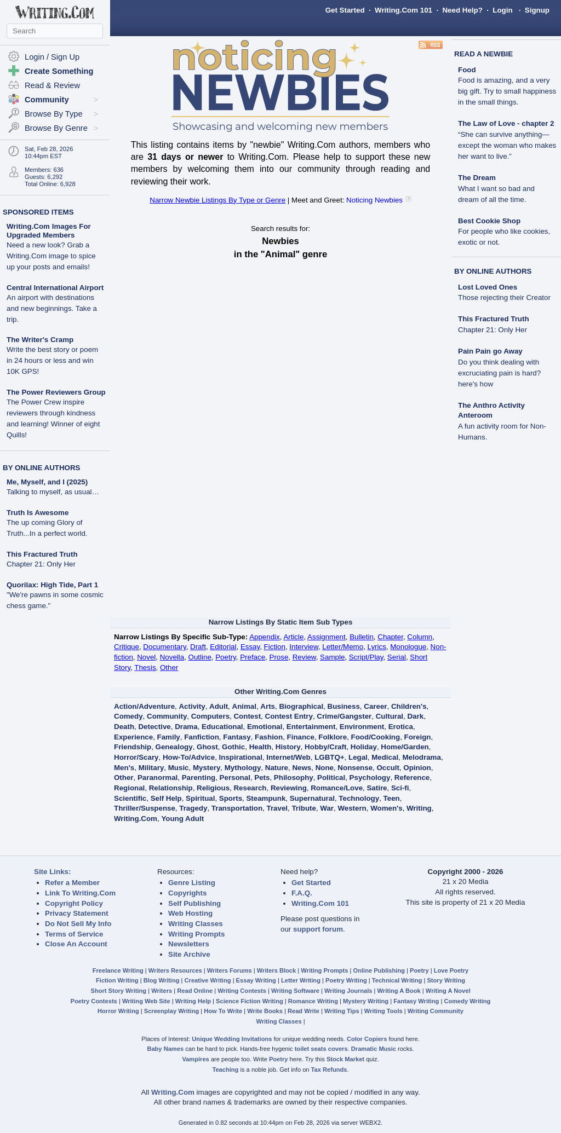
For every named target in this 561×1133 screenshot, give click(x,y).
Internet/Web (288, 757)
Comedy (128, 716)
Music (178, 768)
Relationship (171, 788)
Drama (186, 726)
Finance (300, 737)
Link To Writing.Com (80, 893)
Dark (415, 716)
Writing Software (295, 990)
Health (260, 747)
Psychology (370, 777)
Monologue (408, 647)
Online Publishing (379, 970)
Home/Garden (404, 747)
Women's (386, 808)
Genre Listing (191, 882)
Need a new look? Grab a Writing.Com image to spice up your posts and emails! (51, 256)
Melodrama (422, 757)
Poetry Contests (94, 1001)
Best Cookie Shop (489, 221)
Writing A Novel (448, 990)
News (301, 768)
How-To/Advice (189, 757)
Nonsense (355, 768)
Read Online (195, 990)
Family (168, 737)
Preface (252, 657)
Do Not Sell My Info (78, 924)
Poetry (225, 657)
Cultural (389, 716)
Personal (235, 777)
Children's (409, 706)
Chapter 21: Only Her (41, 564)
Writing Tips (341, 1011)
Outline (199, 657)
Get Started (345, 10)
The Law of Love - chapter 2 (506, 123)
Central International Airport (55, 288)
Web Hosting (190, 913)
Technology (359, 798)
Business (344, 706)
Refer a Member (72, 882)
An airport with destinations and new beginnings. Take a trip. (52, 308)
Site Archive (189, 954)
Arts (267, 706)
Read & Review (52, 85)
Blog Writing (162, 980)
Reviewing (289, 788)
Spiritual (200, 798)
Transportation (236, 808)
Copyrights (187, 893)
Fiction (274, 647)
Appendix (264, 637)
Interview (303, 647)
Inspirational (240, 757)
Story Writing (446, 980)
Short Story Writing (118, 990)
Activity (192, 706)
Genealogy (174, 747)
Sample (332, 657)
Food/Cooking (375, 737)
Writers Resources (175, 970)
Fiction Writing (117, 980)
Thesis (145, 667)
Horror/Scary (136, 757)
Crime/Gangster (344, 716)
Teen (391, 798)
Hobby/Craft (325, 747)
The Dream (477, 178)
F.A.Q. (301, 893)
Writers (161, 990)
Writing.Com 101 (403, 10)
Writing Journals (348, 990)
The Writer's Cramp (40, 340)
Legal (358, 757)
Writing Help (193, 1001)
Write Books (265, 1011)
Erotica (400, 726)
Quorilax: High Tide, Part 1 (52, 585)
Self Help (166, 798)
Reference (412, 777)
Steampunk (265, 798)
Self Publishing (194, 903)
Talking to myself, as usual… (53, 492)
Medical (384, 757)
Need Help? (462, 10)
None (325, 768)
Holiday (364, 747)
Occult (387, 768)
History (288, 747)
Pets (262, 777)
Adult (218, 706)
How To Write (223, 1011)
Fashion (269, 737)
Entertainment (311, 726)
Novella (172, 657)
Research (249, 788)
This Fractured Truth (42, 554)
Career (375, 706)
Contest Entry (289, 716)
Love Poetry (451, 970)
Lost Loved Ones (487, 287)
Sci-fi (400, 788)
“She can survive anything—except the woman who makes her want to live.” (507, 145)
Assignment (326, 637)
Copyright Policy (74, 903)
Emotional (264, 726)
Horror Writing (118, 1011)
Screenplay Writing (171, 1011)
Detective (154, 726)
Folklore (332, 737)
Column (419, 637)
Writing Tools (383, 1011)
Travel (277, 808)
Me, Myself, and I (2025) (47, 482)
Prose (279, 657)
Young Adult (182, 818)
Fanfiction (201, 737)
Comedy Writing (467, 1001)
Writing (419, 808)
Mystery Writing (365, 1001)
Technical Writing (397, 980)
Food (467, 70)
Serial (396, 657)
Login (502, 10)
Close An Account (76, 944)
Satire (377, 788)
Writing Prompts (196, 934)
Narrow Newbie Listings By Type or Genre (217, 200)
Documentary (164, 647)
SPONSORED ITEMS (38, 212)
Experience (133, 737)
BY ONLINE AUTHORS (41, 468)
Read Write (303, 1011)
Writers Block (276, 970)
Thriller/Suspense (144, 808)
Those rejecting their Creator (504, 297)
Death (124, 726)
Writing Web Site (146, 1001)
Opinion (417, 768)
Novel (146, 657)
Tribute (303, 808)
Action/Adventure (144, 706)
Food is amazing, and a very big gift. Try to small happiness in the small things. (507, 91)
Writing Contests (241, 990)
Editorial (223, 647)
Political (331, 777)
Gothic (233, 747)
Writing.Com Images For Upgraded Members (49, 230)
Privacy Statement (76, 913)
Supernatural (312, 798)
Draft (198, 647)
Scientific (130, 798)
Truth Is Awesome (37, 512)
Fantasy (236, 737)
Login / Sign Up (52, 57)
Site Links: (52, 872)
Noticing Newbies (374, 200)
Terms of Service (74, 934)
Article (293, 637)
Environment (362, 726)
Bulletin (362, 637)
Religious (213, 788)
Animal (244, 706)
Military (151, 768)
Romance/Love (337, 788)
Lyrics (377, 647)
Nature (276, 768)
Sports (230, 798)
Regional (129, 788)
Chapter (390, 637)
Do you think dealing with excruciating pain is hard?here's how (499, 373)
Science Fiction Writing (249, 1001)
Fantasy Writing (416, 1001)
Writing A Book (399, 990)
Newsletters (188, 944)
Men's (124, 768)
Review (304, 657)
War (327, 808)
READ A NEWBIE (483, 54)
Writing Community (435, 1011)
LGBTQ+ (329, 757)
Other (169, 667)
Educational (222, 726)
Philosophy (293, 777)
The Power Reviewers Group (56, 392)
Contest (247, 716)
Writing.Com (135, 818)
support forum (318, 929)
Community (167, 716)
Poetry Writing (346, 980)
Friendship (132, 747)
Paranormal (158, 777)
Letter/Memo (342, 647)
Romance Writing (313, 1001)
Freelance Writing (118, 970)
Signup (537, 10)
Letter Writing (300, 980)
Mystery (206, 768)
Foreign (417, 737)
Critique (126, 647)
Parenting (198, 777)
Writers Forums (229, 970)
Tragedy (193, 808)
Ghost (207, 747)
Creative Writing (208, 980)
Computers (210, 716)
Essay (250, 647)
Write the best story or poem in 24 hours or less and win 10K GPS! (52, 360)
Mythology (243, 768)
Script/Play (366, 657)
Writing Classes (195, 924)
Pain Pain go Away (490, 351)
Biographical (301, 706)
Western (351, 808)
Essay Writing (256, 980)
